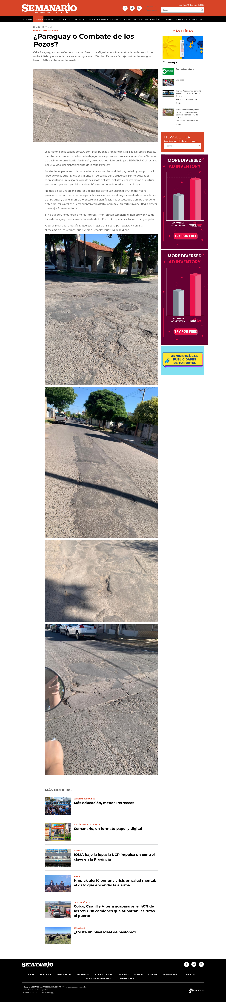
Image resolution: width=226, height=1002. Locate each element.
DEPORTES (168, 19)
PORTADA (27, 19)
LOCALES (38, 19)
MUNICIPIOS (50, 19)
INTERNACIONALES (98, 19)
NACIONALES (81, 19)
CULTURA (137, 19)
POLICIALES (115, 19)
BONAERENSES (65, 19)
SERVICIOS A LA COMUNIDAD (189, 19)
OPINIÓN (127, 19)
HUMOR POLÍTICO (152, 19)
